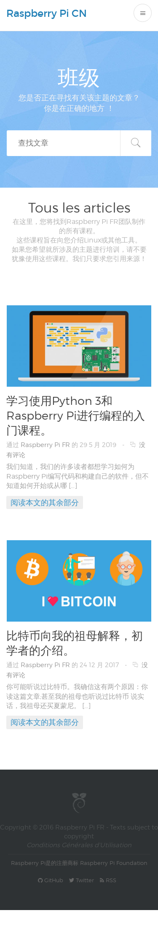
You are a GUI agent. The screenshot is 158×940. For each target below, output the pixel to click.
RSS (108, 880)
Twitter (81, 880)
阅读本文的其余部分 (45, 502)
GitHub (50, 880)
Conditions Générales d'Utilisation (79, 845)
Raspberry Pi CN (46, 13)
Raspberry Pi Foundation (113, 862)
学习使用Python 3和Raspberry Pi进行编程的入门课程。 (75, 415)
